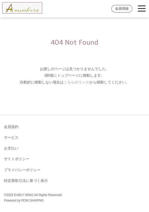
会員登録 (122, 8)
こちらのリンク (76, 82)
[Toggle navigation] (141, 8)
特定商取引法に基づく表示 (26, 180)
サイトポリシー (16, 159)
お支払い (11, 148)
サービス (11, 137)
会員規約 (11, 127)
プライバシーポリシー (22, 170)
